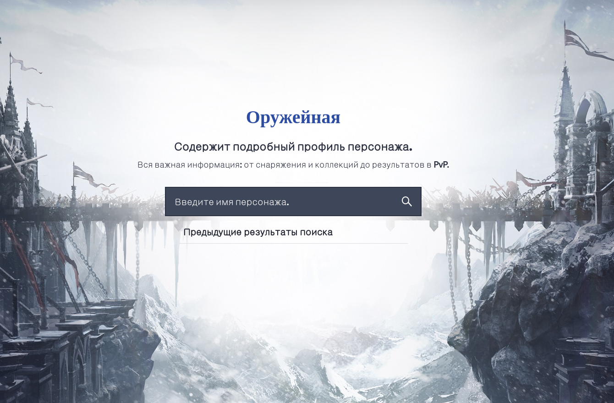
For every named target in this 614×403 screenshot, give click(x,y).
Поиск (407, 201)
